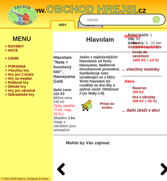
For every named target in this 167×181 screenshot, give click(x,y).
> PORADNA (15, 66)
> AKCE (11, 50)
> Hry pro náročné (20, 90)
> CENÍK (12, 58)
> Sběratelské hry (19, 95)
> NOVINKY (14, 46)
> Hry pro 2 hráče (19, 74)
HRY (62, 25)
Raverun (139, 88)
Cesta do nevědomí (140, 54)
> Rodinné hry (17, 82)
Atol (135, 43)
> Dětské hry (15, 86)
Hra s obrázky (143, 97)
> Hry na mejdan (18, 78)
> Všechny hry (17, 70)
